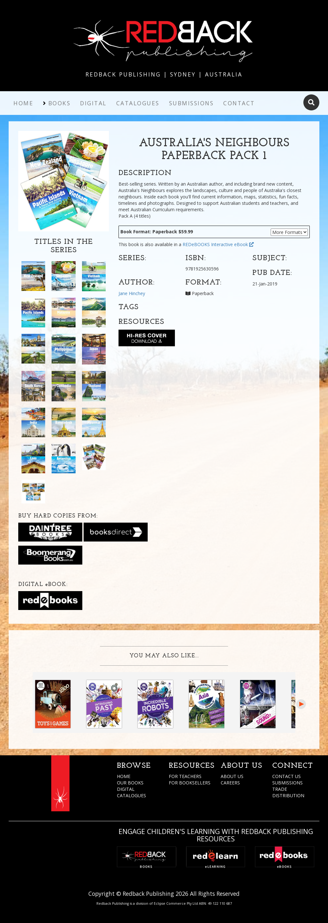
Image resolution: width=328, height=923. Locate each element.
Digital (93, 103)
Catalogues (138, 103)
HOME (123, 776)
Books (59, 103)
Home (23, 103)
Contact (239, 103)
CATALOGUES (131, 795)
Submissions (191, 103)
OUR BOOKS (130, 783)
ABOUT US (232, 776)
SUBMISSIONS (287, 783)
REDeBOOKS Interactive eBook (218, 244)
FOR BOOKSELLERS (189, 783)
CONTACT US (286, 776)
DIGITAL (126, 789)
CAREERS (230, 783)
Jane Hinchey (132, 293)
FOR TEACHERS (185, 776)
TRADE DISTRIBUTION (288, 792)
